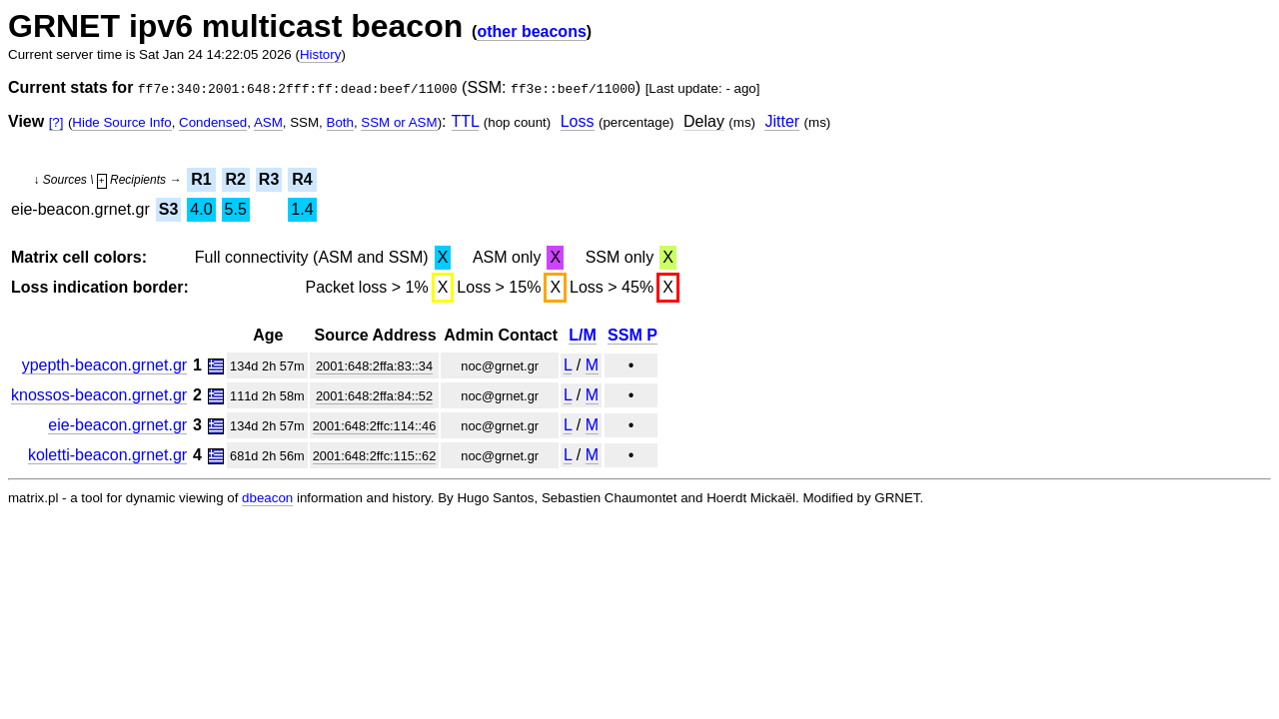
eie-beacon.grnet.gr (117, 424)
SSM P (632, 335)
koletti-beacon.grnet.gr (107, 454)
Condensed (213, 122)
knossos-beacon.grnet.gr (99, 394)
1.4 (302, 209)
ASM (268, 122)
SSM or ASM (399, 122)
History (320, 54)
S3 (169, 209)
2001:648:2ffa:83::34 (374, 366)
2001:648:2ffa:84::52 (374, 395)
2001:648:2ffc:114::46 (375, 425)
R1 (201, 179)
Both (340, 122)
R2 (235, 179)
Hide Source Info (121, 122)
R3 (269, 179)
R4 (302, 179)
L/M (583, 335)
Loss (578, 121)
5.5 (236, 209)
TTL (466, 121)
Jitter (781, 121)
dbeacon (267, 497)
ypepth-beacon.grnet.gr (104, 365)
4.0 (201, 209)
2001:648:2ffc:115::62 (375, 455)
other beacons (531, 31)
